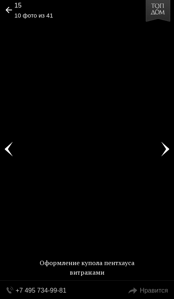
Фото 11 (165, 149)
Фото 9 (9, 149)
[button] (36, 30)
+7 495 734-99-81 (41, 290)
